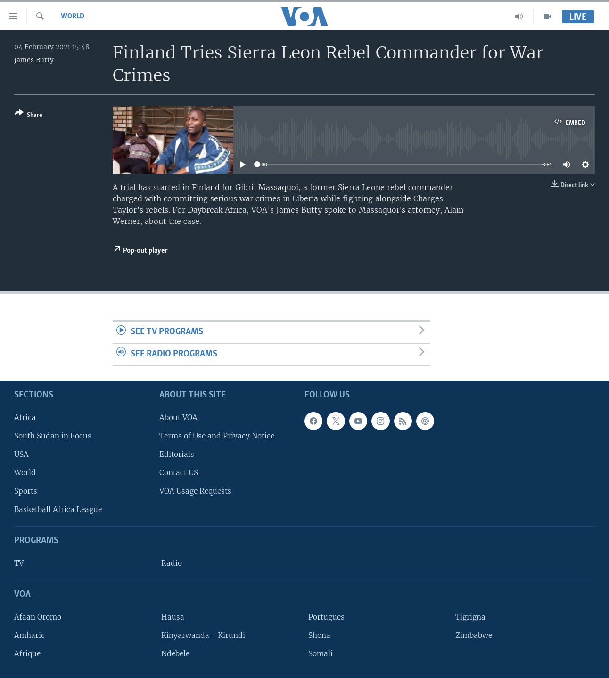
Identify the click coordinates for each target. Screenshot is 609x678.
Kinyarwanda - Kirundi (203, 635)
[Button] (28, 115)
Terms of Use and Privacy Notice (216, 435)
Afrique (27, 653)
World (72, 16)
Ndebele (175, 653)
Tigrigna (470, 616)
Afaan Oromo (37, 616)
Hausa (172, 616)
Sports (25, 491)
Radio (171, 563)
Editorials (176, 453)
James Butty (34, 60)
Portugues (326, 616)
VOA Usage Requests (195, 491)
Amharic (29, 635)
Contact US (178, 472)
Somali (320, 653)
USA (21, 453)
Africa (25, 417)
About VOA (178, 417)
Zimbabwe (473, 635)
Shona (319, 635)
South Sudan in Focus (52, 435)
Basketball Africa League (58, 509)
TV (19, 563)
